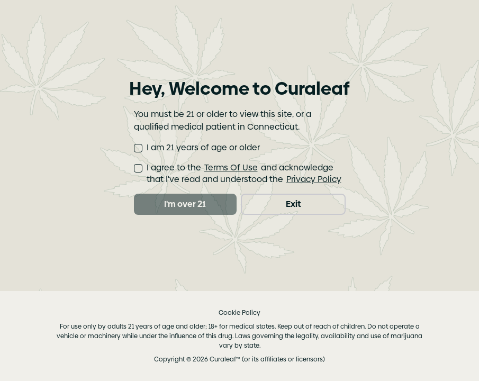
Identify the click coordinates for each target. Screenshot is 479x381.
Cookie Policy (239, 313)
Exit (293, 204)
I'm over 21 (185, 204)
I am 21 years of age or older (203, 147)
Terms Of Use (231, 168)
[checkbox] (138, 148)
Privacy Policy (313, 179)
